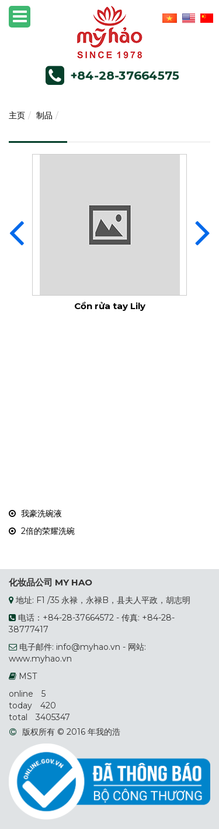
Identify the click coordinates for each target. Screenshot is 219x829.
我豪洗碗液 (35, 513)
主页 (17, 115)
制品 (44, 115)
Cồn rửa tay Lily (109, 305)
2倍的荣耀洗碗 (42, 531)
